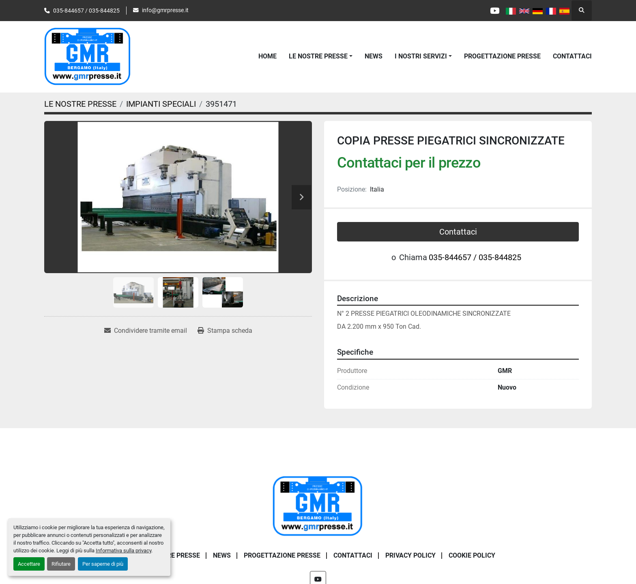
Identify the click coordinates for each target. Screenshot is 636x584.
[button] (320, 56)
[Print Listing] (225, 330)
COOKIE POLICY (472, 555)
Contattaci (458, 232)
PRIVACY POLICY (410, 555)
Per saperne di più (102, 564)
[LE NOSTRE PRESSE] (80, 104)
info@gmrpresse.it (165, 10)
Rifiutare (61, 564)
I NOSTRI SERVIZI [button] (421, 56)
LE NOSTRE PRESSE (318, 56)
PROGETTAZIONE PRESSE (502, 56)
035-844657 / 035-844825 (86, 10)
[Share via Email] (145, 330)
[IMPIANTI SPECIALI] (161, 104)
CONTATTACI (572, 56)
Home (267, 56)
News (373, 56)
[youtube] (493, 10)
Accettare (29, 564)
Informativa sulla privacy (123, 550)
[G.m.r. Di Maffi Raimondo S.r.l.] (318, 506)
